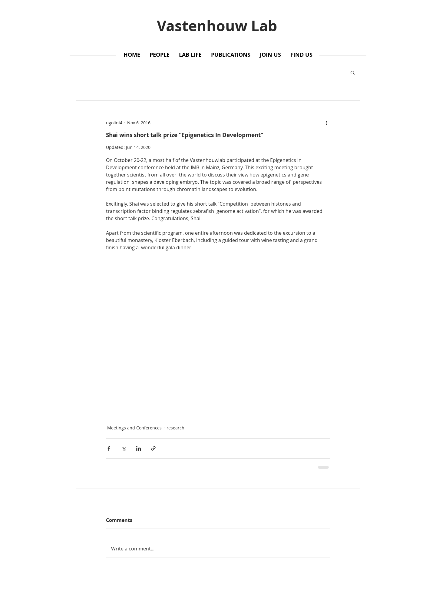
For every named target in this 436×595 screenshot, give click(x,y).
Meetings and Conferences (134, 428)
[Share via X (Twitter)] (124, 448)
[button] (352, 72)
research (175, 428)
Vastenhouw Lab (217, 26)
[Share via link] (153, 448)
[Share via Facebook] (109, 448)
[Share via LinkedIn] (138, 448)
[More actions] (326, 122)
